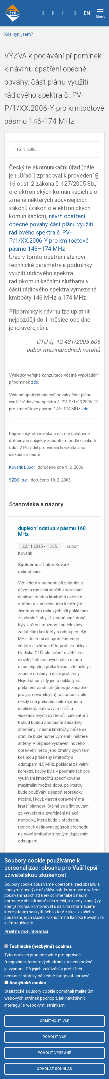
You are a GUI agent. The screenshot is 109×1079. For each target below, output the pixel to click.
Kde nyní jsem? (18, 34)
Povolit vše (55, 1037)
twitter (53, 13)
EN (87, 13)
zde (34, 382)
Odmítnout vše (54, 1021)
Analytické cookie (27, 982)
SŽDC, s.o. (18, 480)
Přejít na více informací (26, 931)
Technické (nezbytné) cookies (40, 946)
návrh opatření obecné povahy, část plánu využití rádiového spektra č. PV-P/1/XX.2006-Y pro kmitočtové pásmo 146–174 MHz (51, 232)
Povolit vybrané (55, 1053)
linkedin (63, 13)
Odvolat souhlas (54, 1069)
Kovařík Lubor (22, 467)
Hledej (75, 13)
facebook (43, 13)
